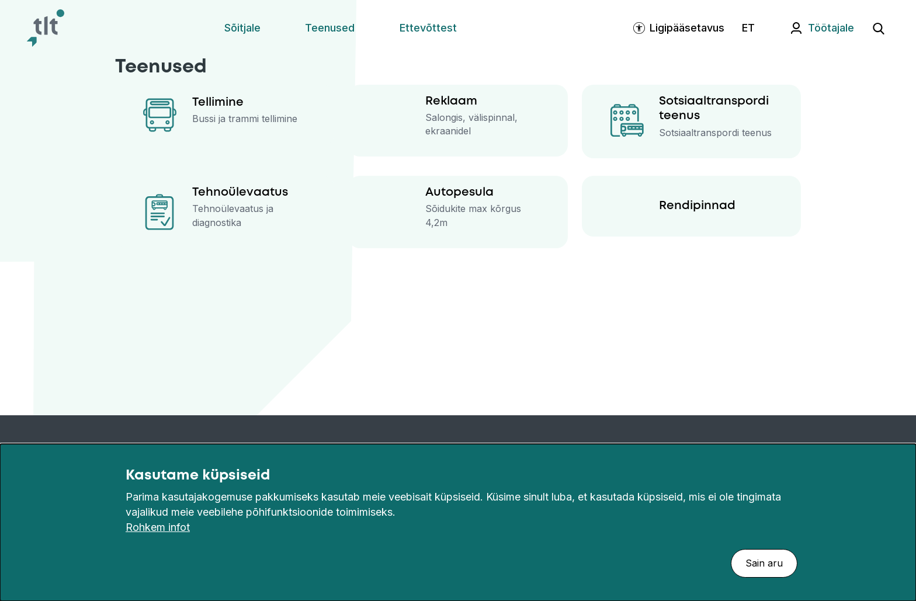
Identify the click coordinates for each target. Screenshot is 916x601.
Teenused (330, 28)
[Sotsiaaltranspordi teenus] (691, 121)
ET (748, 28)
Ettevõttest (428, 28)
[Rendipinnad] (691, 206)
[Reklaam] (457, 121)
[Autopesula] (457, 212)
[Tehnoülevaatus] (224, 212)
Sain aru (764, 563)
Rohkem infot (158, 527)
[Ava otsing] (878, 28)
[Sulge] (900, 475)
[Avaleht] (45, 28)
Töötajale (831, 28)
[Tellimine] (224, 115)
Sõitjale (242, 28)
